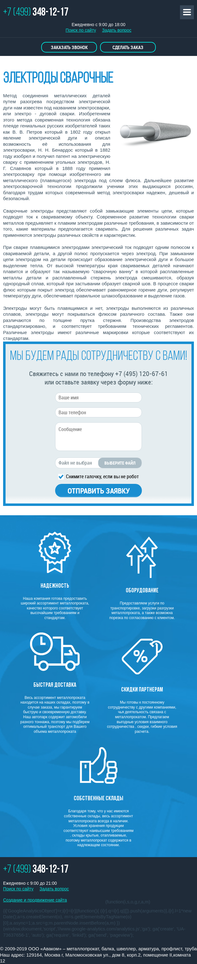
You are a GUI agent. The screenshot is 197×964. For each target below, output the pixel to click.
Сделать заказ (127, 47)
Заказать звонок (69, 47)
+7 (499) (35, 12)
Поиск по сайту (81, 30)
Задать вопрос (116, 30)
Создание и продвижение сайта (35, 899)
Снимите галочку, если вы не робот (102, 476)
